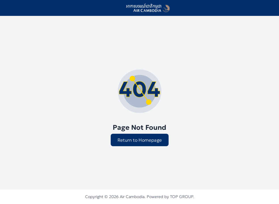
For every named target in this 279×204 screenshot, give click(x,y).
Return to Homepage (140, 140)
